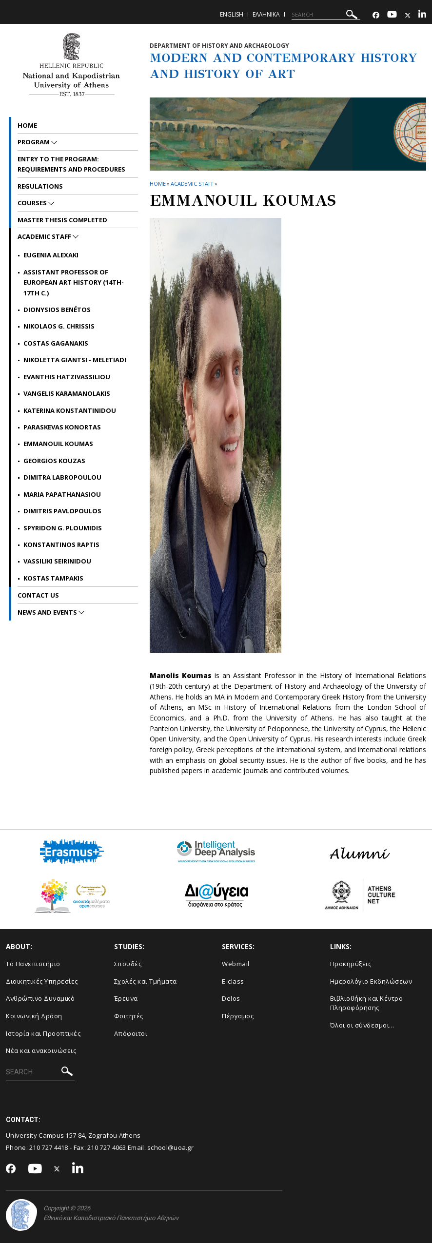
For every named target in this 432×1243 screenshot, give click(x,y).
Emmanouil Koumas (58, 443)
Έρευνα (126, 998)
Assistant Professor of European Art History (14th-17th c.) (73, 282)
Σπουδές (128, 963)
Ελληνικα (266, 14)
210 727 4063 (106, 1147)
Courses (33, 202)
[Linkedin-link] (422, 15)
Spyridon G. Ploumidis (62, 528)
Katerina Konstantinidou (69, 410)
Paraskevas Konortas (62, 427)
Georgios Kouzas (54, 460)
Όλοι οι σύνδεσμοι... (362, 1025)
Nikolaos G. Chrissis (59, 326)
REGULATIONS (40, 186)
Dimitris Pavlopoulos (62, 510)
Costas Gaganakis (55, 343)
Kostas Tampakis (53, 578)
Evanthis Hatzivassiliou (66, 376)
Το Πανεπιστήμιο (33, 963)
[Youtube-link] (392, 15)
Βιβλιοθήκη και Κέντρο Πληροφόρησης (366, 1003)
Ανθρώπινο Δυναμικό (40, 998)
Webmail (236, 963)
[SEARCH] (326, 14)
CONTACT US (38, 595)
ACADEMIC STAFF (192, 183)
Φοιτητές (128, 1015)
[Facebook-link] (376, 15)
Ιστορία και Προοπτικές (43, 1033)
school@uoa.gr (170, 1147)
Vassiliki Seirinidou (57, 561)
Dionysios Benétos (57, 309)
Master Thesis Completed (62, 219)
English (231, 14)
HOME (158, 183)
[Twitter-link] (408, 15)
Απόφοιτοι (131, 1033)
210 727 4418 (48, 1147)
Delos (231, 998)
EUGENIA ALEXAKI (51, 255)
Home (27, 125)
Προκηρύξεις (351, 963)
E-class (233, 981)
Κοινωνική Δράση (34, 1015)
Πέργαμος (238, 1015)
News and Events (48, 612)
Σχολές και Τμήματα (145, 981)
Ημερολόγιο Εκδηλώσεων (371, 981)
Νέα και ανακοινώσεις (41, 1050)
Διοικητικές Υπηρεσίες (42, 981)
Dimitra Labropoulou (62, 477)
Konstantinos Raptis (61, 544)
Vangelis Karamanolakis (66, 393)
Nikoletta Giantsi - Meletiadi (74, 359)
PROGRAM (34, 141)
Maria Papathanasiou (62, 494)
